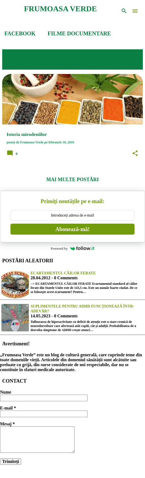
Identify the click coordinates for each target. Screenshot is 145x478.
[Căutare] (124, 11)
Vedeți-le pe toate (33, 63)
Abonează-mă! (72, 229)
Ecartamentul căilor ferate (63, 273)
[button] (135, 153)
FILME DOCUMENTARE (79, 33)
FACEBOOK (19, 33)
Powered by (72, 248)
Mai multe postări (72, 179)
